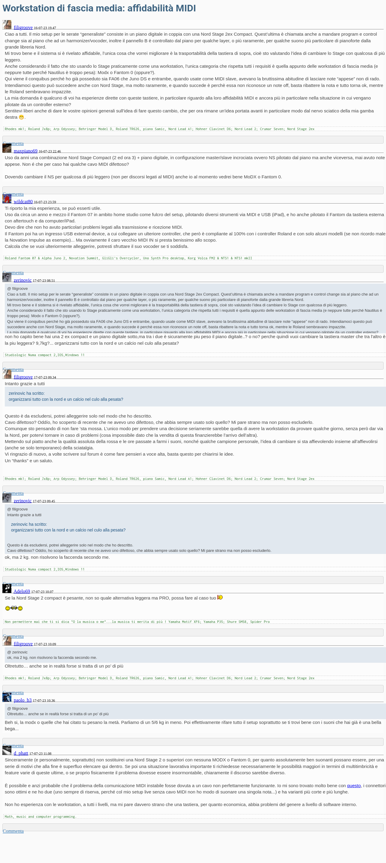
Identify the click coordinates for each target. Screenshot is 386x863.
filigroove (23, 27)
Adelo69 (21, 591)
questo (354, 785)
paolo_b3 (23, 700)
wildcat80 (23, 201)
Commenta (13, 831)
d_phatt (21, 753)
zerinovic (23, 280)
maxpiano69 (25, 150)
